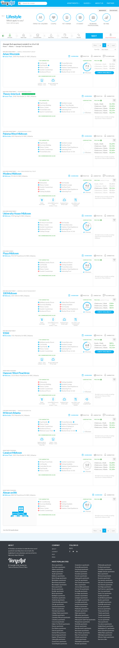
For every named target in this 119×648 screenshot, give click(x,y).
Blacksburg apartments (59, 582)
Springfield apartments (104, 602)
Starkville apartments (104, 604)
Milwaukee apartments (81, 615)
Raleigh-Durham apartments (106, 571)
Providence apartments (105, 569)
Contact (55, 551)
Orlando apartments (81, 637)
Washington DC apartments (106, 628)
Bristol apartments (57, 593)
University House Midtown (17, 213)
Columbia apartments (58, 615)
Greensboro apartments (82, 565)
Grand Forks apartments (59, 641)
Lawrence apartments (81, 595)
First (95, 45)
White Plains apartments (105, 633)
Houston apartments (81, 576)
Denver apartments (57, 626)
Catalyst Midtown (12, 452)
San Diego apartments (104, 587)
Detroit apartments (57, 630)
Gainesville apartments (58, 639)
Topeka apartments (104, 615)
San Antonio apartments (105, 585)
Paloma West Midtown (15, 133)
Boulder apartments (58, 591)
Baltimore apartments (58, 576)
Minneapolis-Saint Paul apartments (85, 619)
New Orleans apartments (82, 633)
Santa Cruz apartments (104, 593)
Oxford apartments (80, 639)
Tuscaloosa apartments (105, 624)
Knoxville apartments (81, 591)
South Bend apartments (105, 598)
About (54, 549)
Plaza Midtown (11, 253)
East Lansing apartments (59, 635)
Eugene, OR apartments (59, 637)
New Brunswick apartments (83, 628)
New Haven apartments (82, 630)
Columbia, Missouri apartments (61, 617)
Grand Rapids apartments (59, 644)
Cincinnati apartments (58, 606)
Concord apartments (58, 622)
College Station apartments (60, 613)
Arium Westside (11, 54)
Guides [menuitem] (87, 3)
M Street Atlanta (12, 412)
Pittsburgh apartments (104, 565)
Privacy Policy (23, 567)
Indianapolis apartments (82, 578)
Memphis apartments (81, 611)
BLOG (71, 548)
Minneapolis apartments (82, 617)
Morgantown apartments (82, 622)
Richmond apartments (104, 576)
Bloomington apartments (59, 585)
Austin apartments (57, 574)
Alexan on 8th (10, 492)
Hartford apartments (81, 571)
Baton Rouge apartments (59, 578)
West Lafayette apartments (106, 630)
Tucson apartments (103, 619)
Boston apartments (57, 589)
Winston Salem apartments (106, 637)
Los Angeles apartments (82, 600)
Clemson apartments (58, 609)
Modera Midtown (12, 173)
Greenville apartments (81, 567)
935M (6, 333)
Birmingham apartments (59, 580)
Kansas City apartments (82, 589)
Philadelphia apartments (82, 641)
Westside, (7, 136)
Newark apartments (81, 626)
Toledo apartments (103, 613)
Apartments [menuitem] (73, 3)
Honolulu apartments (81, 574)
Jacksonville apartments (82, 587)
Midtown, (7, 176)
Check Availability (104, 72)
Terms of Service (13, 567)
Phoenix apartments (81, 644)
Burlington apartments (58, 595)
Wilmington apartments (105, 635)
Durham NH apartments (59, 633)
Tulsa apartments (103, 622)
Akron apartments (57, 565)
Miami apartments (80, 613)
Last (113, 45)
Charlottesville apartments (59, 602)
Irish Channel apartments (82, 582)
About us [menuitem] (99, 3)
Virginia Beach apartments (105, 626)
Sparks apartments (103, 600)
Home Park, (8, 56)
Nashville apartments (81, 624)
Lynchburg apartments (81, 604)
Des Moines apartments (59, 628)
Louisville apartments (81, 602)
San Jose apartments (104, 591)
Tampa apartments (103, 611)
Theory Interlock (11, 93)
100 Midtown (10, 293)
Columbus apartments (58, 619)
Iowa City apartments (81, 580)
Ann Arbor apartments (58, 567)
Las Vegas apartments (81, 593)
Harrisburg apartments (81, 569)
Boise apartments (57, 587)
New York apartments (81, 635)
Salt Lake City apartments (105, 582)
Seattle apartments (103, 595)
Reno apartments (103, 574)
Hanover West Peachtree (16, 373)
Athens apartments (57, 569)
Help (53, 554)
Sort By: (97, 49)
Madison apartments (81, 606)
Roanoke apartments (104, 578)
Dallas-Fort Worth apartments (61, 624)
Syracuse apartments (104, 609)
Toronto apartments (104, 617)
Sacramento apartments (105, 580)
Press (53, 557)
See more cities (102, 639)
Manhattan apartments (81, 609)
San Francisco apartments (105, 589)
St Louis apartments (104, 606)
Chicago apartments (58, 604)
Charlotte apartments (58, 600)
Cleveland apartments (58, 611)
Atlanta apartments (57, 571)
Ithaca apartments (80, 585)
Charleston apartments (58, 598)
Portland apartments (104, 567)
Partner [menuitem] (110, 3)
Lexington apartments (81, 598)
